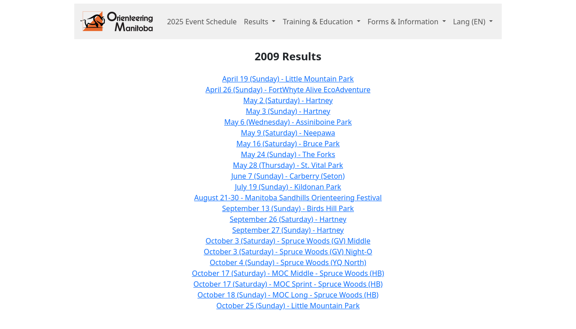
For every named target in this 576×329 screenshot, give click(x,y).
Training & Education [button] (319, 22)
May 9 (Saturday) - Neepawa (288, 133)
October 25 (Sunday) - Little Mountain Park (288, 306)
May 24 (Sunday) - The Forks (288, 154)
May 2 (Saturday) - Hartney (288, 100)
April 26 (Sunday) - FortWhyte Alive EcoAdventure (288, 90)
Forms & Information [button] (404, 22)
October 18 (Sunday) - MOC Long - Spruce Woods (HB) (288, 295)
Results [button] (257, 22)
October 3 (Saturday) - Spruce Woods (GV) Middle (288, 241)
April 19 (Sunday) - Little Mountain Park (288, 79)
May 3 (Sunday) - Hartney (288, 111)
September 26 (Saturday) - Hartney (288, 219)
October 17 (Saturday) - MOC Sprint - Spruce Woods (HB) (288, 284)
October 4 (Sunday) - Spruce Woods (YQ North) (288, 262)
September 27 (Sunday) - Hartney (288, 230)
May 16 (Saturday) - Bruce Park (288, 144)
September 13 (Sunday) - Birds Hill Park (288, 208)
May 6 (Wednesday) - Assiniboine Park (287, 122)
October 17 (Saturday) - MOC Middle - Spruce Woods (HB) (288, 273)
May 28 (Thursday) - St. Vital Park (288, 165)
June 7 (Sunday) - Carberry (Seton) (288, 176)
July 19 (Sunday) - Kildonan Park (288, 187)
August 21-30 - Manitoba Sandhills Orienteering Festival (288, 198)
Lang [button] (470, 22)
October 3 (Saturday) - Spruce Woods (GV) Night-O (288, 252)
